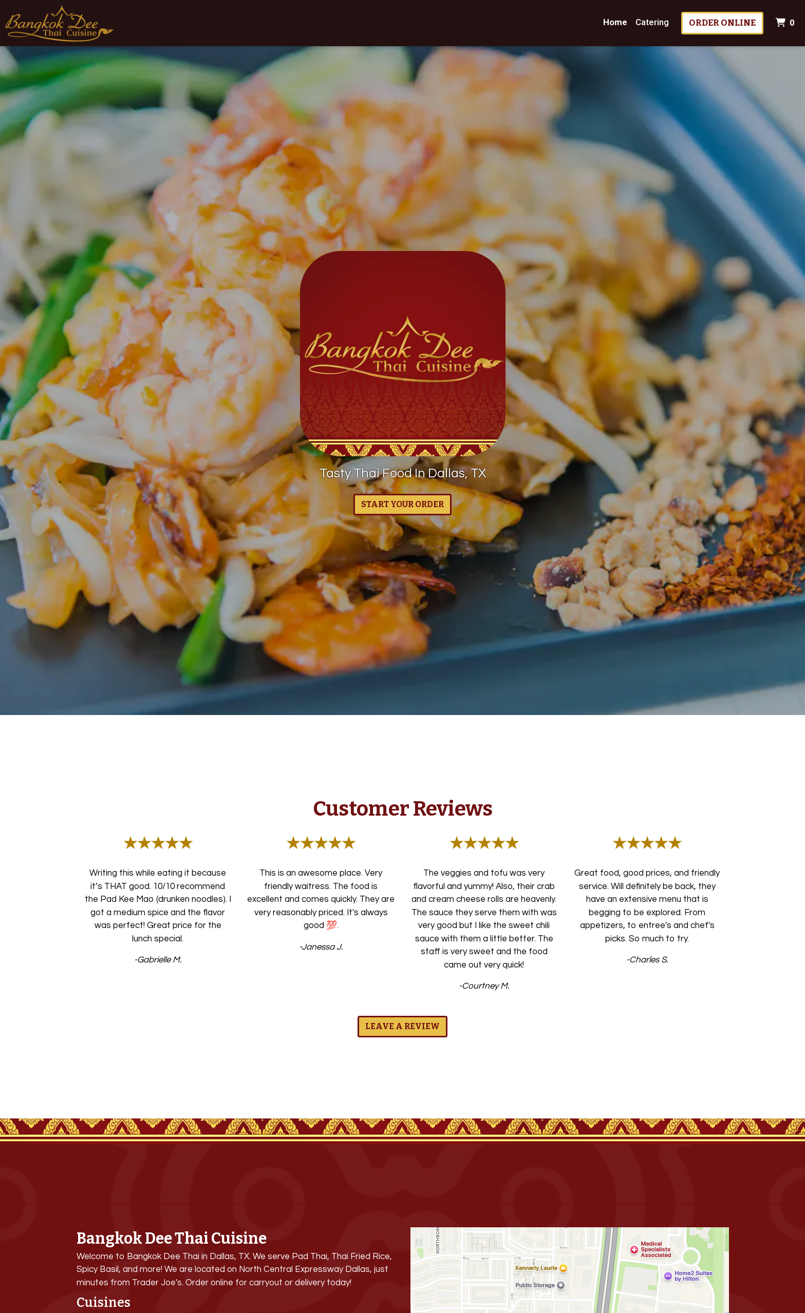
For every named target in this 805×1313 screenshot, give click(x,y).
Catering (652, 22)
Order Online (722, 22)
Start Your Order (402, 504)
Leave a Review (402, 1026)
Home (615, 22)
